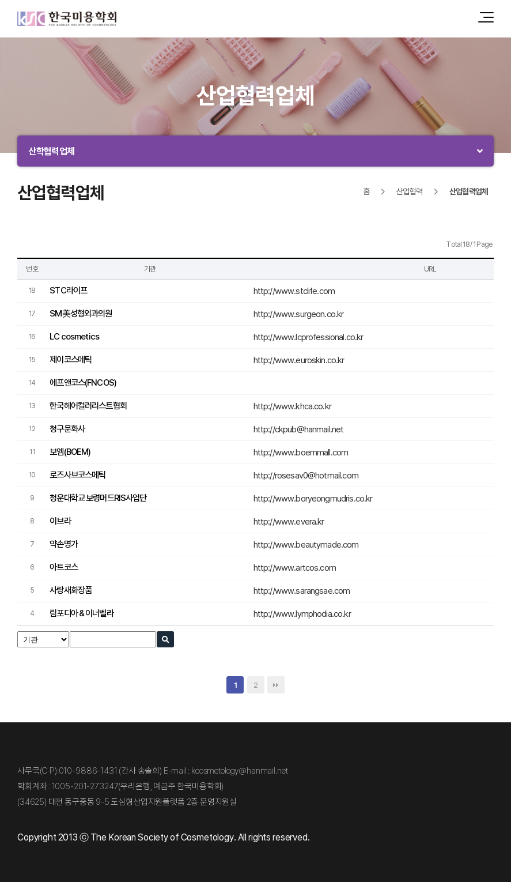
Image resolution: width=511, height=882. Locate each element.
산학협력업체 (51, 151)
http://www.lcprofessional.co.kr (308, 336)
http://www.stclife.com (294, 290)
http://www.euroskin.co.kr (299, 359)
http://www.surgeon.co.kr (298, 313)
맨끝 (276, 684)
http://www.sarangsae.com (301, 590)
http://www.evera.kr (288, 521)
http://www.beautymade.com (306, 544)
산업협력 (409, 191)
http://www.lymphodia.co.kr (302, 613)
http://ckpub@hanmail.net (298, 429)
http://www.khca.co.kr (292, 406)
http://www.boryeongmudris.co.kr (313, 498)
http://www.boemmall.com (301, 452)
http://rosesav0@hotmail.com (305, 475)
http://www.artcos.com (294, 567)
